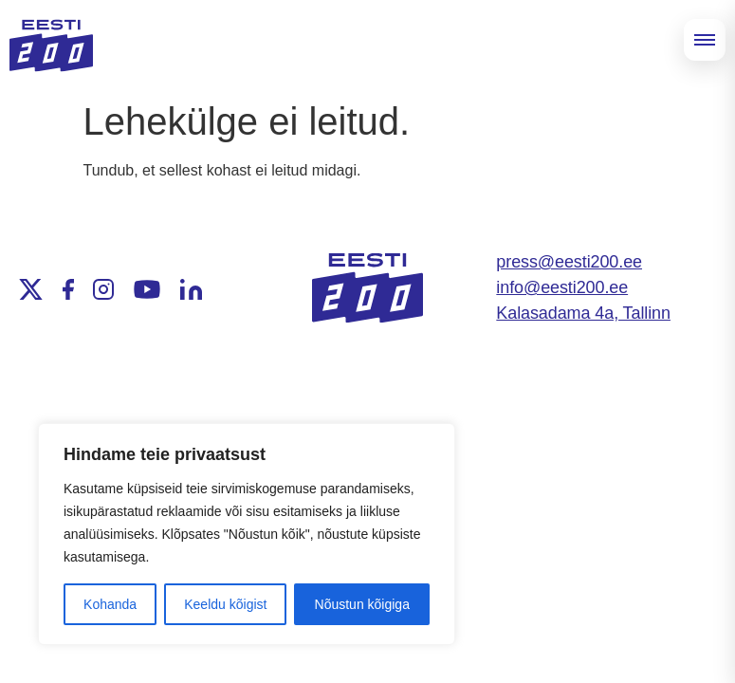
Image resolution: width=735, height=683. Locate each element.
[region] (246, 534)
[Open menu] (705, 40)
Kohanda (110, 604)
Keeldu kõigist (225, 604)
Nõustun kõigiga (362, 604)
